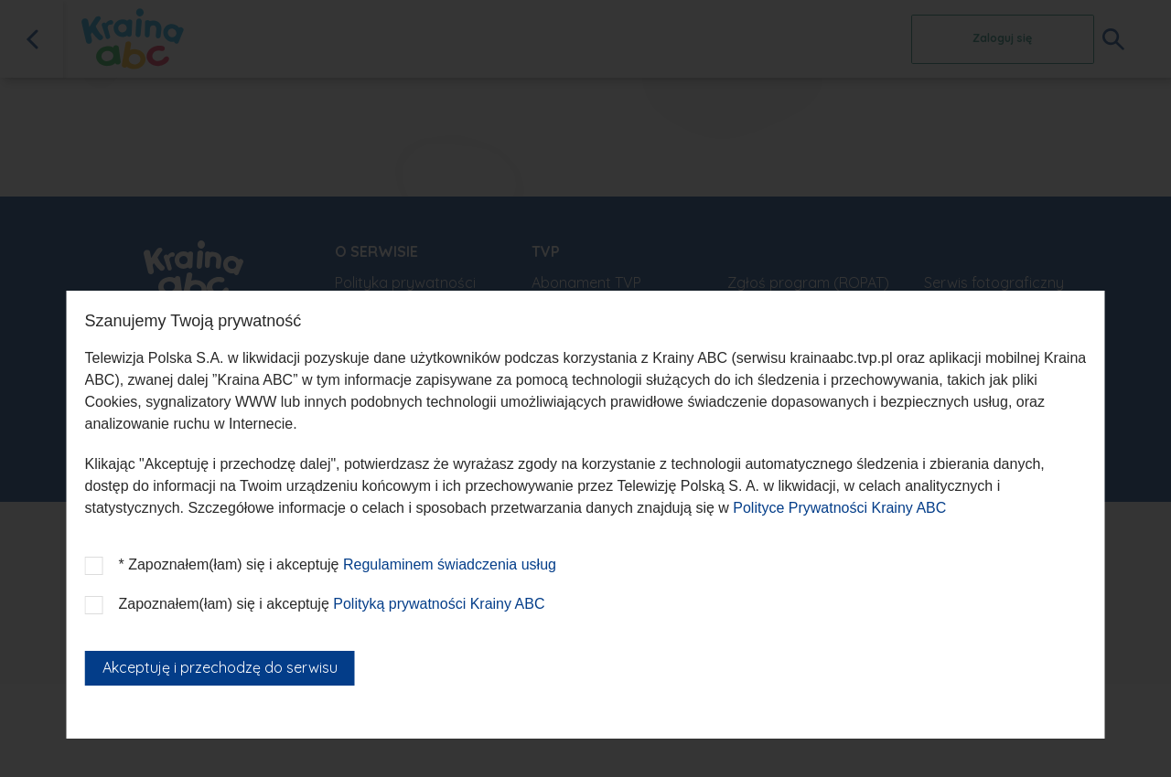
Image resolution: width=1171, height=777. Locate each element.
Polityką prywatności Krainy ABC (438, 604)
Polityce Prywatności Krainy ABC (839, 508)
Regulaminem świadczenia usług (449, 564)
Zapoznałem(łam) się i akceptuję (332, 604)
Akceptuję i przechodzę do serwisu (220, 667)
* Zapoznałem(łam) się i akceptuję (337, 564)
